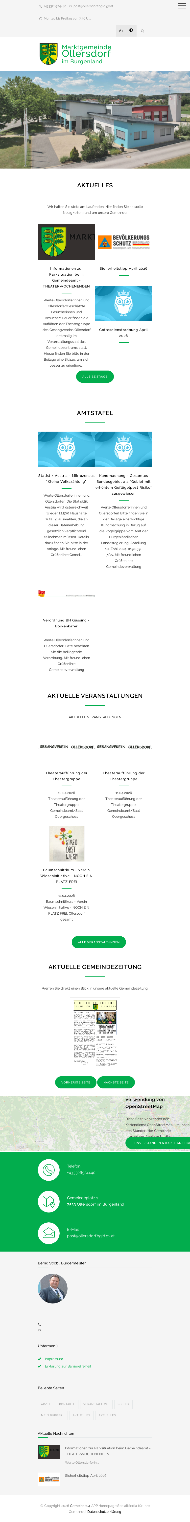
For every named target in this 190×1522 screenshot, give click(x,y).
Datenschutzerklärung (104, 1512)
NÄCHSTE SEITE (116, 1082)
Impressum (54, 1359)
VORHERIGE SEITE (75, 1082)
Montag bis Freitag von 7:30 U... (67, 18)
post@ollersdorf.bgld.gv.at (93, 6)
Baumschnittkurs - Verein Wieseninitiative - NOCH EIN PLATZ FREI (66, 876)
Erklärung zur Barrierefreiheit (68, 1366)
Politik (123, 1404)
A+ (121, 31)
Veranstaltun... (96, 1404)
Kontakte (67, 1404)
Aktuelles (81, 1415)
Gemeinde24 (80, 1506)
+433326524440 (55, 6)
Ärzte (46, 1404)
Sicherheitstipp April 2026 (123, 268)
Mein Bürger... (53, 1415)
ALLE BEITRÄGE (95, 376)
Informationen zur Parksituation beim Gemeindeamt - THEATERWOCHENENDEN (108, 1451)
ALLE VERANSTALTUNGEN (99, 942)
